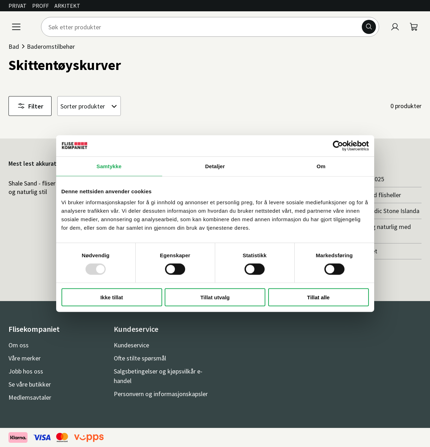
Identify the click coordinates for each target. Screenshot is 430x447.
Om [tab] (321, 166)
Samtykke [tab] (109, 166)
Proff (40, 5)
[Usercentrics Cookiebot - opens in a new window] (338, 145)
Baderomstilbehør (51, 46)
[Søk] (369, 27)
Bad (13, 46)
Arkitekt (67, 5)
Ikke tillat (111, 297)
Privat (17, 5)
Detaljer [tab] (215, 166)
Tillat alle (318, 297)
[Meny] (16, 27)
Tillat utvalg (215, 297)
